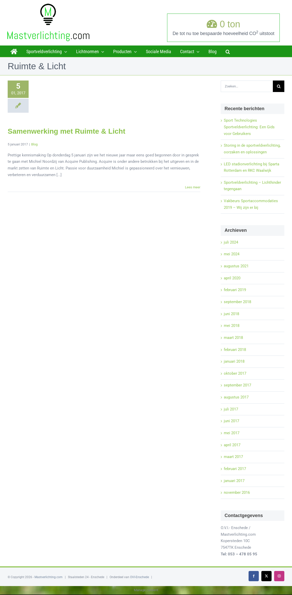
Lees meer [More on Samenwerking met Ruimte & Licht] (192, 187)
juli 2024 (231, 242)
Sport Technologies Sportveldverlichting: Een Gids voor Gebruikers (249, 127)
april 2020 (232, 278)
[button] (228, 51)
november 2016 (237, 492)
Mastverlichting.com (48, 577)
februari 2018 (235, 349)
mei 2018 (231, 325)
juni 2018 (231, 314)
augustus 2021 (236, 266)
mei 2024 (231, 254)
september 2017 (237, 385)
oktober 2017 (235, 373)
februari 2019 (235, 290)
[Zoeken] (278, 86)
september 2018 (237, 302)
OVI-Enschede (139, 577)
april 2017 (232, 445)
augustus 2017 (236, 397)
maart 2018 (233, 337)
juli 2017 (231, 409)
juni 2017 (231, 421)
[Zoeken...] (247, 86)
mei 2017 (231, 433)
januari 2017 (234, 480)
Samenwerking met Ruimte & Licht (66, 131)
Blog (34, 144)
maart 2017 (233, 456)
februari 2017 (235, 468)
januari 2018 (234, 361)
